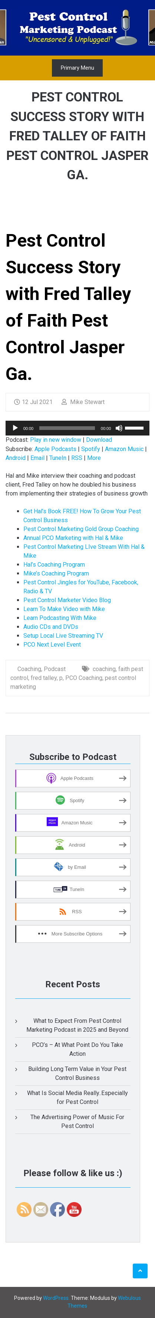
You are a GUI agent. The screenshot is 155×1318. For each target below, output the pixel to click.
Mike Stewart (83, 402)
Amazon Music (124, 449)
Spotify (90, 449)
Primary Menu (77, 67)
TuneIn (57, 457)
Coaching (29, 669)
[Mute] (119, 428)
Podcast (55, 669)
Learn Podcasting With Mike (59, 617)
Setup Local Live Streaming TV (63, 635)
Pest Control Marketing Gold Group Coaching (81, 529)
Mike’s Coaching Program (56, 573)
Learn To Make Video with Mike (64, 609)
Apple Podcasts (55, 449)
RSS (76, 457)
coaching (104, 669)
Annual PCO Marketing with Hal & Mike (73, 537)
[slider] (67, 428)
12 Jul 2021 (33, 402)
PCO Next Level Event (52, 644)
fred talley (44, 677)
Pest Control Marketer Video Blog (67, 600)
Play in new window (55, 439)
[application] (78, 428)
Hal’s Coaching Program (54, 564)
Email (37, 457)
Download (99, 439)
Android (16, 457)
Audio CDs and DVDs (50, 626)
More (94, 457)
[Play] (15, 428)
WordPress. (56, 1298)
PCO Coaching (83, 677)
